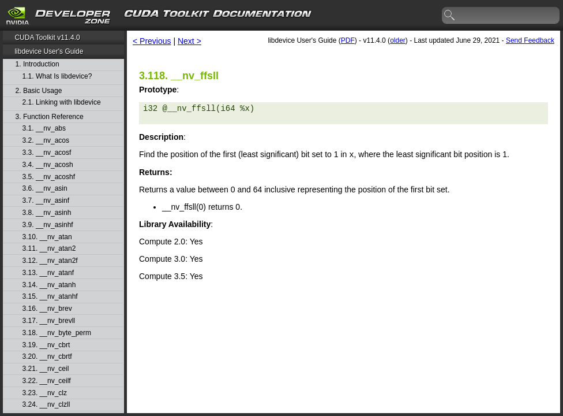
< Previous (152, 41)
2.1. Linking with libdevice (61, 102)
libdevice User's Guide (48, 51)
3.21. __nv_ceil (45, 369)
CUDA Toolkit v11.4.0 (47, 38)
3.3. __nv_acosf (47, 153)
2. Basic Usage (39, 91)
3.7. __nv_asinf (45, 201)
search (450, 15)
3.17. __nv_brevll (48, 321)
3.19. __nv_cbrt (46, 345)
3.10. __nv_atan (47, 237)
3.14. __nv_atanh (49, 285)
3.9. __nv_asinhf (47, 225)
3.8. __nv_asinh (47, 213)
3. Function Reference (50, 117)
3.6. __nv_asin (44, 188)
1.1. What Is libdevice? (57, 76)
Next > (189, 41)
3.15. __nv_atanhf (50, 296)
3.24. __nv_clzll (46, 404)
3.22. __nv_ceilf (46, 381)
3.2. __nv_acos (45, 140)
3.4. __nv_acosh (47, 165)
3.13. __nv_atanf (48, 273)
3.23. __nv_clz (44, 393)
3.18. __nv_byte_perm (56, 333)
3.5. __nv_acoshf (48, 177)
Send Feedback (530, 40)
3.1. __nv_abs (44, 128)
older (398, 40)
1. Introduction (37, 64)
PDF (348, 40)
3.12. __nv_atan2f (50, 261)
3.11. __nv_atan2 (49, 248)
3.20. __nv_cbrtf (47, 357)
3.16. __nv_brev (47, 309)
